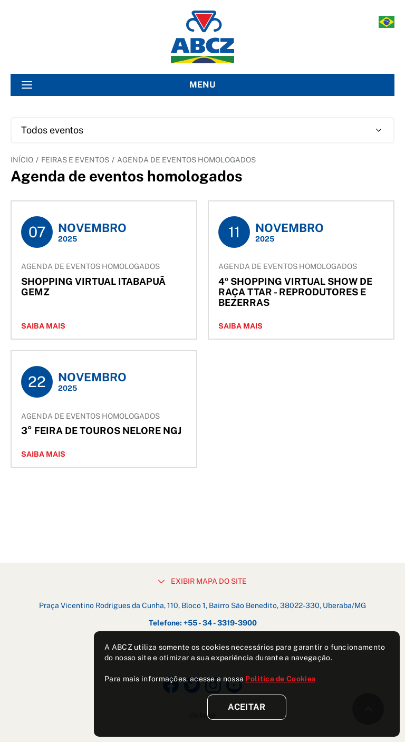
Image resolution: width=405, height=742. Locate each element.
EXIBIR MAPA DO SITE (202, 581)
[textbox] (202, 130)
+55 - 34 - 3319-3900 (220, 623)
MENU (119, 85)
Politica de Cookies (280, 678)
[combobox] (202, 130)
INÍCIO (22, 160)
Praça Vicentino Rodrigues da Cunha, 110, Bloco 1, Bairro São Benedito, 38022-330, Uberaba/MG (202, 605)
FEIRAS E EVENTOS (75, 160)
